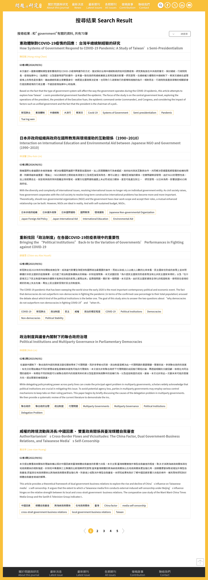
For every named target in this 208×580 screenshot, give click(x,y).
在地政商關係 (83, 517)
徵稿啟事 (128, 5)
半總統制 (54, 113)
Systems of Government (115, 113)
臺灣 (97, 517)
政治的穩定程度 (92, 323)
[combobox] (180, 34)
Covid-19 (93, 113)
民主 (67, 323)
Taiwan (120, 524)
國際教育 (85, 224)
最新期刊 (94, 5)
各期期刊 (111, 5)
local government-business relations (91, 524)
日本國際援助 (68, 224)
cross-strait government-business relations (44, 524)
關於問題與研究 (58, 5)
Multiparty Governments (96, 418)
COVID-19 (26, 323)
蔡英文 (79, 113)
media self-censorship (134, 517)
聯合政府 (25, 418)
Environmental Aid (123, 230)
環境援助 (99, 224)
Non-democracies (30, 330)
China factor (110, 517)
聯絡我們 (144, 5)
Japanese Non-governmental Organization (131, 224)
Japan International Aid (65, 230)
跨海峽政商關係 (62, 517)
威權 (77, 323)
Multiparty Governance (126, 418)
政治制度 (55, 323)
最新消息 (78, 5)
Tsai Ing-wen (28, 120)
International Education (95, 230)
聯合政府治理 (42, 418)
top (200, 563)
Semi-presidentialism (144, 113)
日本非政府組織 (29, 224)
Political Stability (54, 330)
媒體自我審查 (42, 517)
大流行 (67, 113)
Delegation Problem (32, 424)
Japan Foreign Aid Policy (34, 230)
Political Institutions (131, 323)
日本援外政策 (49, 224)
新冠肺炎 (25, 113)
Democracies (154, 323)
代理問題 (73, 418)
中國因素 (25, 517)
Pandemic (166, 113)
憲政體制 (40, 113)
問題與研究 (28, 6)
